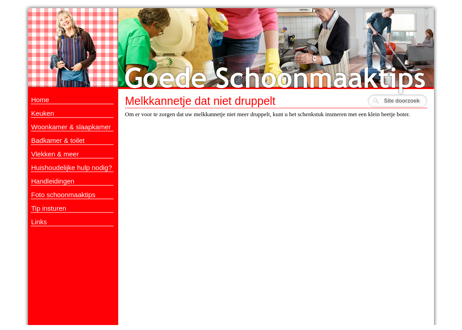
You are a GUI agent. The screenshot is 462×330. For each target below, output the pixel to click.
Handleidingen (52, 181)
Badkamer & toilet (57, 140)
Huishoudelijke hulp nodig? (71, 167)
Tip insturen (48, 208)
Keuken (42, 113)
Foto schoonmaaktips (63, 194)
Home (40, 100)
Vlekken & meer (55, 154)
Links (39, 222)
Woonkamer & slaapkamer (71, 127)
